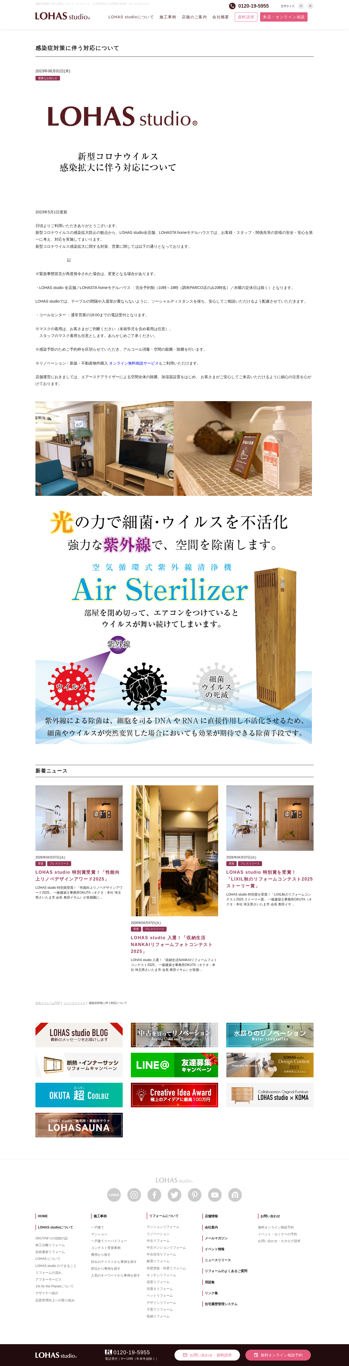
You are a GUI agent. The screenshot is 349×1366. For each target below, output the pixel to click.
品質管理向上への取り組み (55, 1300)
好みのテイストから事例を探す (114, 1262)
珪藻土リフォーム (160, 1289)
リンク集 (211, 1293)
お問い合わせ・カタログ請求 (279, 1241)
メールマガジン (216, 1238)
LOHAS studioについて (131, 17)
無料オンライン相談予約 (276, 1227)
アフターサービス (48, 1279)
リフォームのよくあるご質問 (226, 1271)
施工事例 (168, 17)
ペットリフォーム (160, 1296)
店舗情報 (211, 1216)
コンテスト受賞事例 (106, 1248)
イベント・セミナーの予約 (277, 1234)
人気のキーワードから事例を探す (115, 1275)
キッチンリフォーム (161, 1275)
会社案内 (211, 1227)
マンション (99, 1234)
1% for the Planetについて (54, 1286)
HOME (43, 1216)
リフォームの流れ (48, 1273)
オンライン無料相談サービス (134, 363)
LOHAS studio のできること (56, 1266)
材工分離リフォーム (50, 1245)
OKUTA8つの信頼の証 (51, 1238)
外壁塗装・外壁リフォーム (166, 1268)
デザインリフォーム (161, 1303)
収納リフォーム (158, 1316)
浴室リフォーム (158, 1282)
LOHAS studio (62, 16)
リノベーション (158, 1234)
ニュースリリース (218, 1260)
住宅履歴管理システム (221, 1304)
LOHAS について (48, 1259)
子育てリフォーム (160, 1309)
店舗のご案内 (194, 17)
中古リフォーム (158, 1241)
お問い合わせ (270, 1216)
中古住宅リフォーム (161, 1254)
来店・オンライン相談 (284, 17)
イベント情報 (214, 1249)
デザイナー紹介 (46, 1293)
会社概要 (220, 17)
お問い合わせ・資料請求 (207, 1355)
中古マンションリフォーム (166, 1247)
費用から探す (101, 1255)
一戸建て (97, 1227)
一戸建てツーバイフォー (109, 1241)
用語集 (210, 1282)
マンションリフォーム (163, 1227)
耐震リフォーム (158, 1261)
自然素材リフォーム (50, 1252)
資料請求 (246, 17)
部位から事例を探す (106, 1268)
